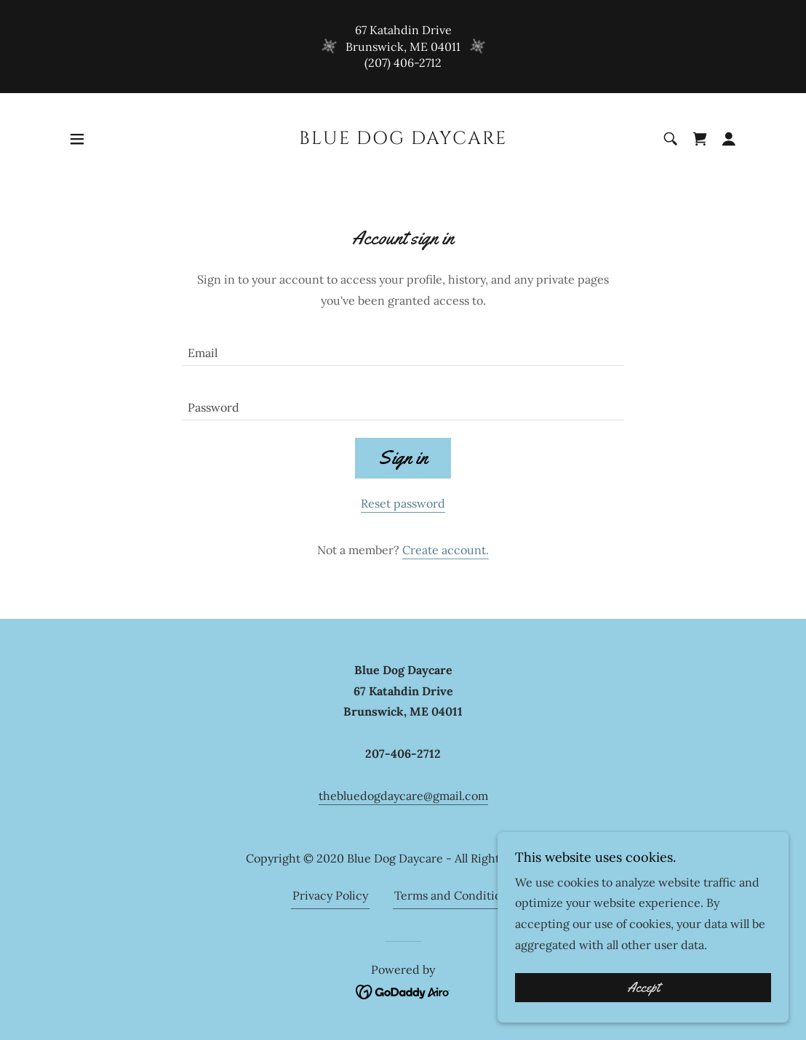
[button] (77, 138)
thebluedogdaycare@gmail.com (403, 795)
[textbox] (403, 347)
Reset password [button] (403, 503)
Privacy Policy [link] (330, 895)
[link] (403, 139)
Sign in (403, 458)
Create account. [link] (445, 550)
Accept (643, 987)
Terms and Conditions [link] (454, 895)
